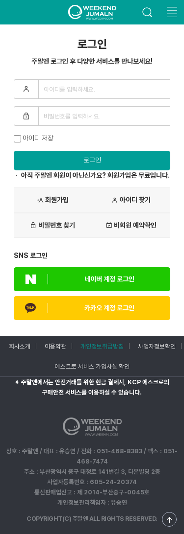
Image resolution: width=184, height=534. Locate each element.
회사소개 (19, 346)
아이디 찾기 (131, 200)
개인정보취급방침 (102, 346)
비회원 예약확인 (131, 225)
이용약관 (55, 346)
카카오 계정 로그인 (74, 308)
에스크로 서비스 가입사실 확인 (92, 366)
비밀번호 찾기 (52, 225)
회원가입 (53, 200)
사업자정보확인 (157, 346)
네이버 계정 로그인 (74, 279)
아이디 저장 (33, 138)
